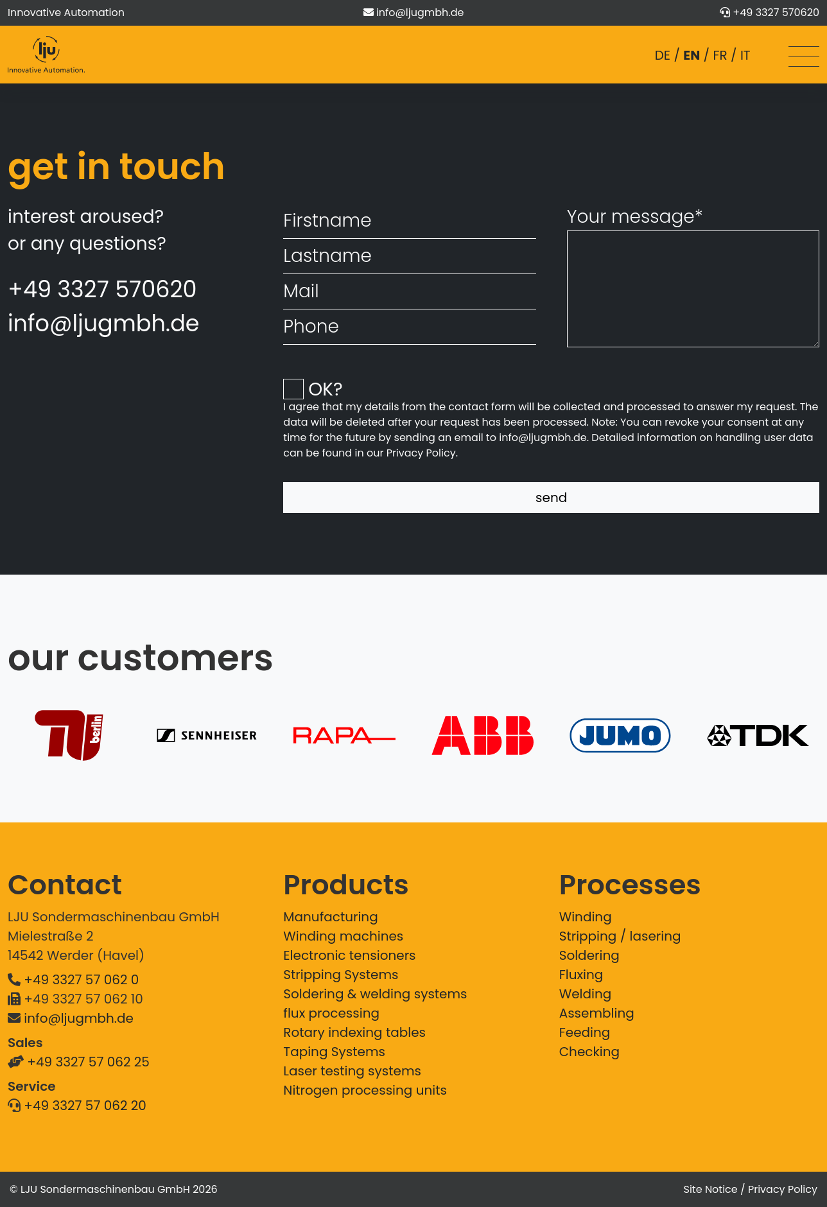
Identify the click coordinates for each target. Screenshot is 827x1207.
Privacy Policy (421, 453)
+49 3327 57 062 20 (85, 1106)
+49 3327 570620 (776, 12)
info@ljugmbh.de (420, 12)
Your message (635, 216)
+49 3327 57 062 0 (81, 980)
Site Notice (711, 1189)
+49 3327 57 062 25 (88, 1062)
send (551, 498)
